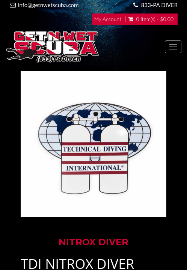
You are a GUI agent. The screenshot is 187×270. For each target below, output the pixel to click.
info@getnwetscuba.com (48, 5)
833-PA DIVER (159, 5)
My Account (107, 19)
